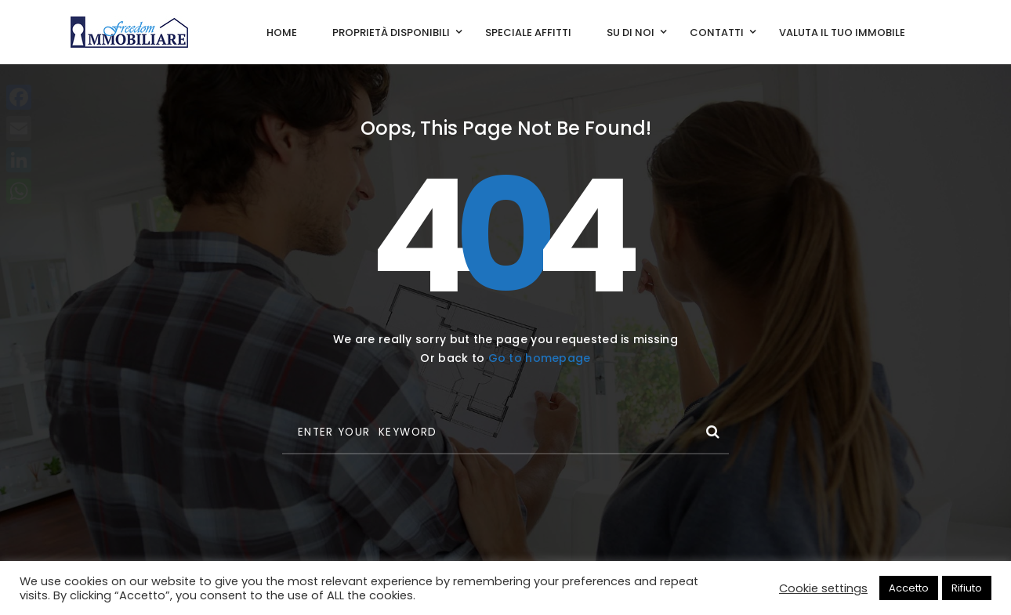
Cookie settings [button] (823, 588)
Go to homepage (539, 358)
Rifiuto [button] (966, 588)
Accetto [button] (909, 588)
